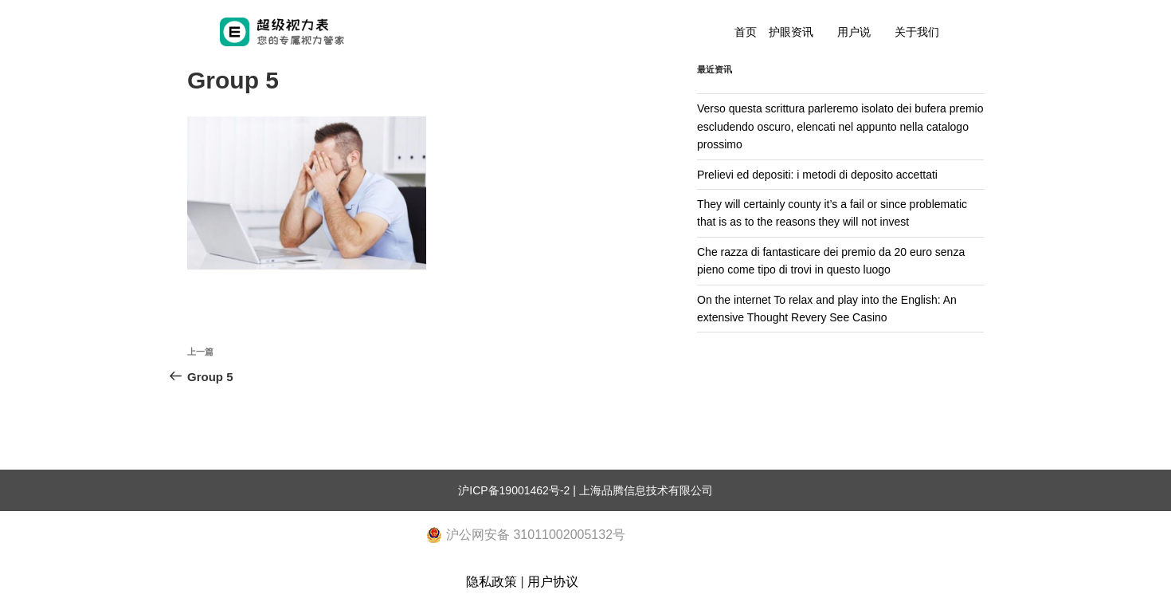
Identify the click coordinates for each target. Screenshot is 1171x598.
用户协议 (552, 581)
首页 (745, 32)
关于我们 (917, 32)
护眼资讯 (791, 32)
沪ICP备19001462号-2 (514, 490)
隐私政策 (491, 581)
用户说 (854, 32)
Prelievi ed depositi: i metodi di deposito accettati (817, 174)
